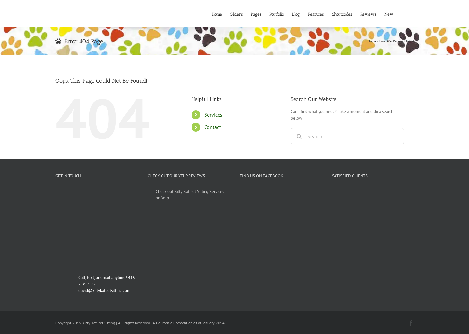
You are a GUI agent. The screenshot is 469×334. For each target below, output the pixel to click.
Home (372, 41)
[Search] (299, 136)
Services (213, 114)
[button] (403, 13)
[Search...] (347, 136)
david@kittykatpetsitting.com (104, 290)
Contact (212, 127)
